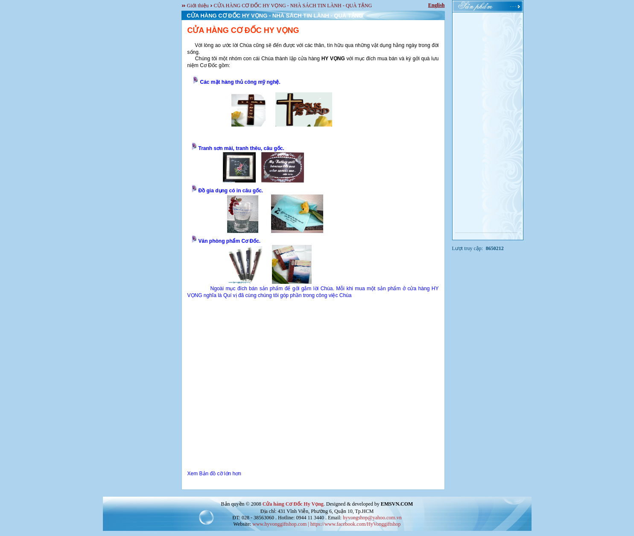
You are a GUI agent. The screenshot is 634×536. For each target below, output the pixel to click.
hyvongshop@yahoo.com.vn (372, 518)
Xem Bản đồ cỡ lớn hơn (214, 474)
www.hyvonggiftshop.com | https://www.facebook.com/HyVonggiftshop (326, 524)
